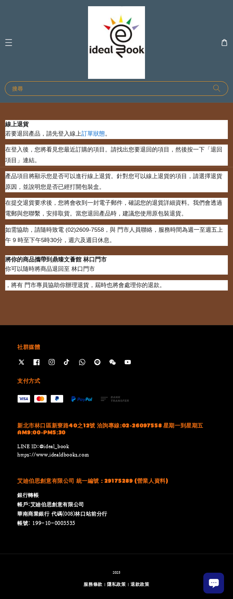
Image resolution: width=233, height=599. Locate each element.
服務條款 (93, 584)
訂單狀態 (93, 133)
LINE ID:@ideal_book (43, 446)
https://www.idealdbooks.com (53, 455)
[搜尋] (217, 88)
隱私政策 (116, 584)
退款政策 (139, 584)
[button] (8, 42)
